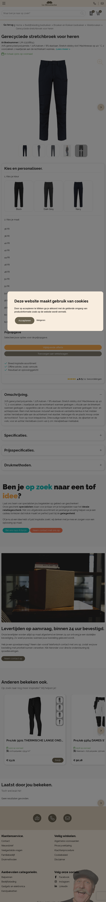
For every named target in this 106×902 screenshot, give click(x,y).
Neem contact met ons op (46, 525)
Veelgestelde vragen (11, 845)
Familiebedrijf (8, 849)
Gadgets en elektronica (13, 881)
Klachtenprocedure (64, 845)
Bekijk (58, 755)
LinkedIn (61, 881)
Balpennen (6, 871)
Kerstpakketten (9, 885)
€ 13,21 (10, 754)
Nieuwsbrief (7, 840)
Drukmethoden (9, 854)
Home (19, 25)
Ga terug (8, 25)
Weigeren (40, 319)
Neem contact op (13, 653)
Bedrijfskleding (8, 876)
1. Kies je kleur (11, 176)
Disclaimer (59, 854)
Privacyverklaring (63, 840)
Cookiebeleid (61, 849)
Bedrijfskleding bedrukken (38, 25)
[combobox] (40, 13)
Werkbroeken (93, 25)
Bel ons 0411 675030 (16, 525)
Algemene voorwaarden (66, 835)
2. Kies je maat (11, 214)
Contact (5, 835)
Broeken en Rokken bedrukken (69, 25)
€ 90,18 (77, 754)
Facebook (61, 871)
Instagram (61, 876)
